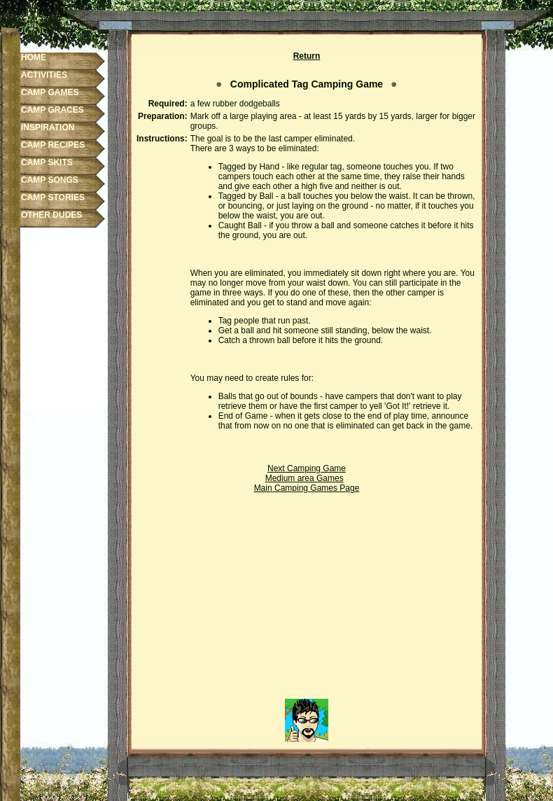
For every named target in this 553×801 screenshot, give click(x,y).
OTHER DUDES (51, 215)
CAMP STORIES (53, 197)
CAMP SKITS (47, 162)
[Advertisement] (307, 601)
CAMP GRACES (52, 110)
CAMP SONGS (49, 180)
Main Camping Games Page (307, 488)
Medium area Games (304, 478)
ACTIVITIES (44, 75)
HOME (33, 57)
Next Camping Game (306, 468)
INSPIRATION (47, 127)
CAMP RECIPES (53, 145)
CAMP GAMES (49, 92)
